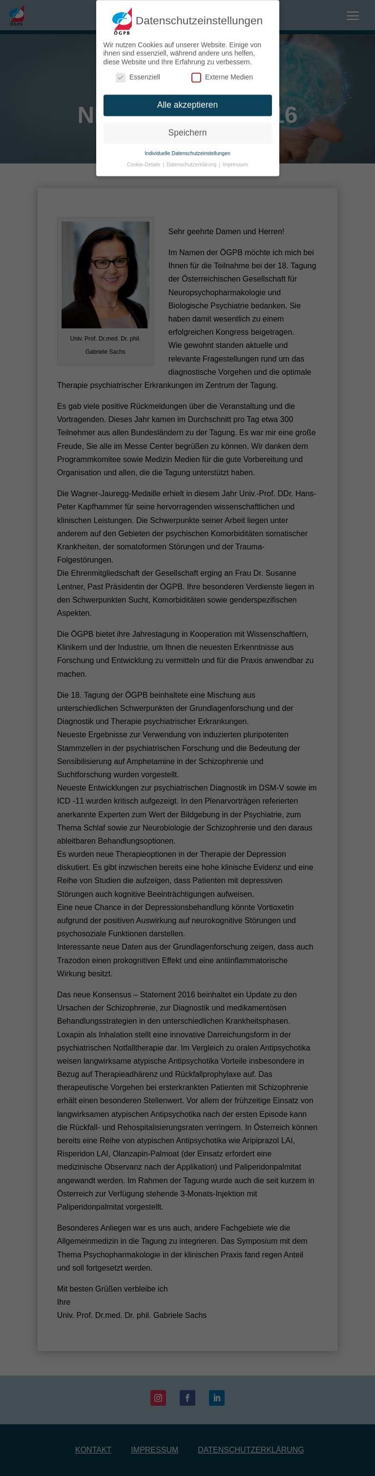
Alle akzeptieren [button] (187, 100)
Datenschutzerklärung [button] (192, 159)
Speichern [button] (187, 127)
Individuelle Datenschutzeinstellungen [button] (187, 148)
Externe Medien (222, 72)
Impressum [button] (235, 159)
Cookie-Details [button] (144, 159)
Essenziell (138, 72)
